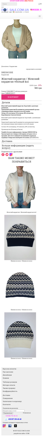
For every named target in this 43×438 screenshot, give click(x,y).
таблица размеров (21, 91)
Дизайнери (7, 375)
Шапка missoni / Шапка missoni (21, 261)
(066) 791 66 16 (29, 1)
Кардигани (5, 75)
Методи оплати (9, 385)
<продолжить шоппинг (34, 69)
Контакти (7, 404)
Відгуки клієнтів (9, 369)
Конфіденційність (10, 391)
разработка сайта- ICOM (21, 433)
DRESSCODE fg (32, 132)
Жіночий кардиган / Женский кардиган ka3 (21, 212)
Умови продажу (9, 388)
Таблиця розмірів (10, 382)
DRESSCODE (7, 72)
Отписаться (27, 413)
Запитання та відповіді (12, 401)
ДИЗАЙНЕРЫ (34, 137)
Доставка (6, 395)
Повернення (8, 398)
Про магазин (8, 372)
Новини (6, 378)
